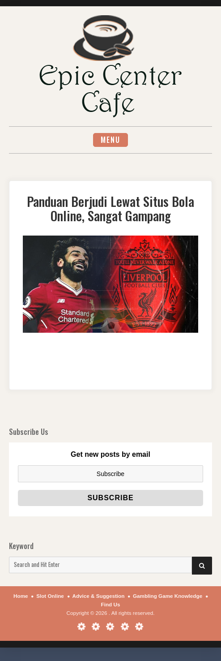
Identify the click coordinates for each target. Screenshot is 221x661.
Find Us (110, 604)
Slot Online (50, 596)
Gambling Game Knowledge (167, 596)
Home (20, 596)
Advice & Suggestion (98, 596)
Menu (110, 139)
